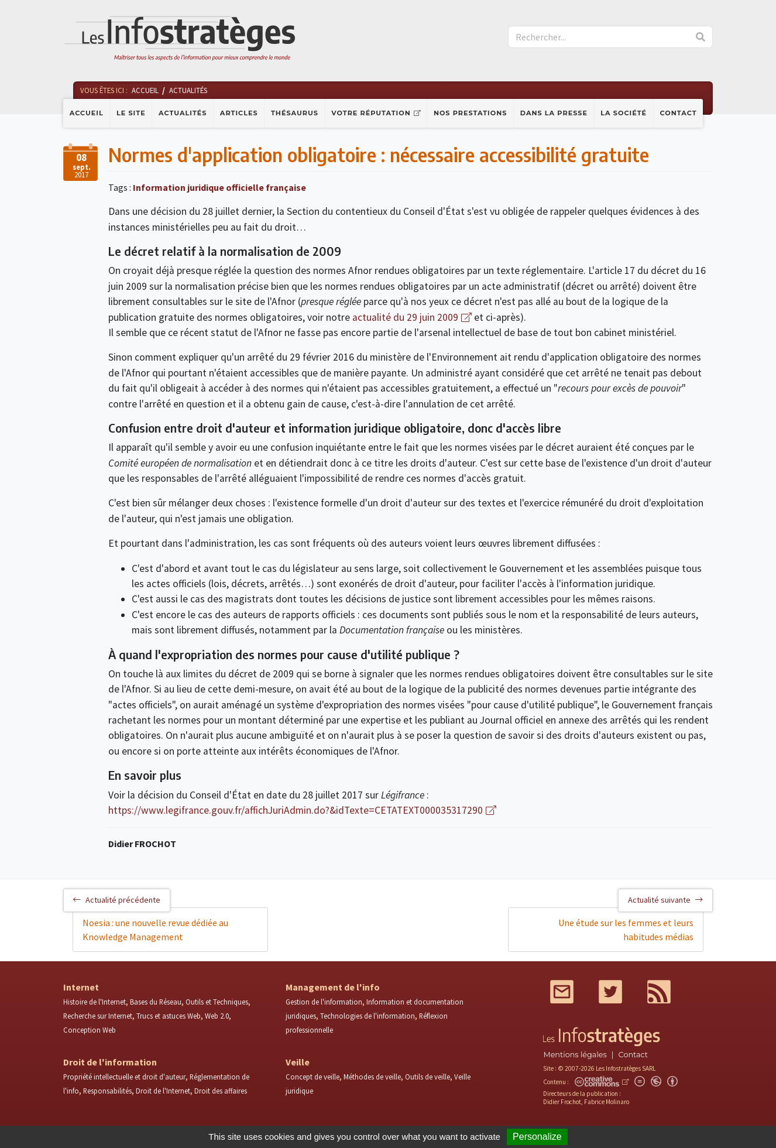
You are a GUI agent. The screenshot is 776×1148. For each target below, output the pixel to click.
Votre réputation (370, 113)
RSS (659, 991)
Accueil (87, 113)
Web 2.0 (217, 1015)
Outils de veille (427, 1076)
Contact (678, 113)
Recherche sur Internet (97, 1015)
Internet (81, 987)
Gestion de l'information (324, 1001)
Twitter (610, 991)
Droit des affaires (220, 1090)
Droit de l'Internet (163, 1090)
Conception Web (89, 1029)
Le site (131, 113)
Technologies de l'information (367, 1015)
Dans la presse (554, 113)
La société (623, 113)
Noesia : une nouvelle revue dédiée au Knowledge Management (155, 930)
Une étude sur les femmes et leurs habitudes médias (625, 930)
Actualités (183, 113)
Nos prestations (470, 113)
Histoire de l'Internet (94, 1001)
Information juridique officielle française (219, 187)
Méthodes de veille (372, 1076)
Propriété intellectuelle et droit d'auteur (124, 1076)
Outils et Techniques (217, 1001)
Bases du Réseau (155, 1001)
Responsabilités (107, 1090)
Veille (298, 1062)
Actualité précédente (116, 900)
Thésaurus (294, 113)
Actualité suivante (665, 900)
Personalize (537, 1137)
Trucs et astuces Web (168, 1015)
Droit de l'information (110, 1062)
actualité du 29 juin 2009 (405, 317)
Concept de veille (312, 1076)
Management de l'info (333, 987)
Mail (562, 991)
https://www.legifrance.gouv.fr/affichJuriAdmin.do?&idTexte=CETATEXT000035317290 (295, 810)
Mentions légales (574, 1054)
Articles (239, 113)
